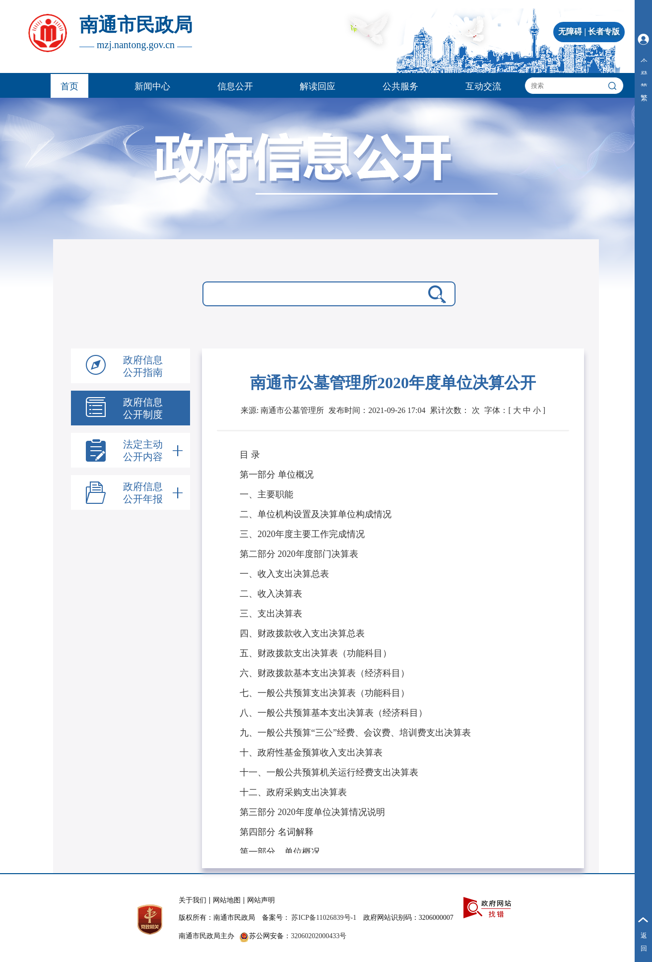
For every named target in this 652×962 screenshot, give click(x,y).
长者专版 (604, 31)
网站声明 (261, 900)
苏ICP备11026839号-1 (323, 917)
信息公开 (235, 86)
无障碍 (570, 31)
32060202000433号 (318, 936)
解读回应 (317, 86)
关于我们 (192, 900)
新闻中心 (152, 86)
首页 (69, 86)
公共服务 (400, 86)
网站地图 (227, 900)
